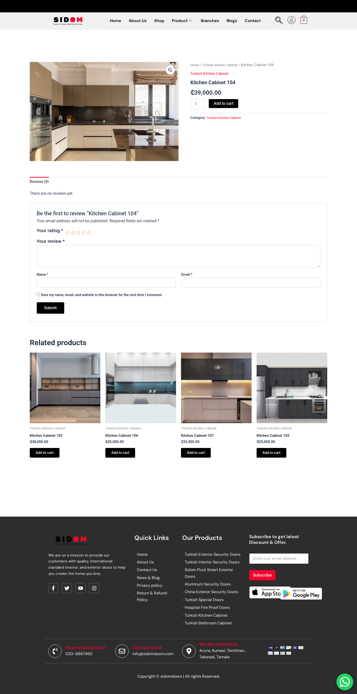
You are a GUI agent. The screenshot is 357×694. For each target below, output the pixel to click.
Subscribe (262, 575)
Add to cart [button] (47, 455)
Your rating (50, 231)
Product (182, 21)
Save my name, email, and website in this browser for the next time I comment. (102, 296)
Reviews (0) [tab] (40, 182)
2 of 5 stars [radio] (73, 233)
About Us (135, 21)
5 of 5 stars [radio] (91, 233)
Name (42, 276)
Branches (212, 21)
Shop (157, 21)
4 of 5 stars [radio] (85, 233)
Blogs (234, 21)
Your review (51, 242)
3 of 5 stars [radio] (79, 233)
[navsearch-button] (279, 21)
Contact (257, 21)
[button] (170, 70)
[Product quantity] (197, 104)
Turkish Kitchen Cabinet (223, 65)
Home (111, 21)
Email (186, 276)
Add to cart (223, 103)
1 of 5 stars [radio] (67, 233)
